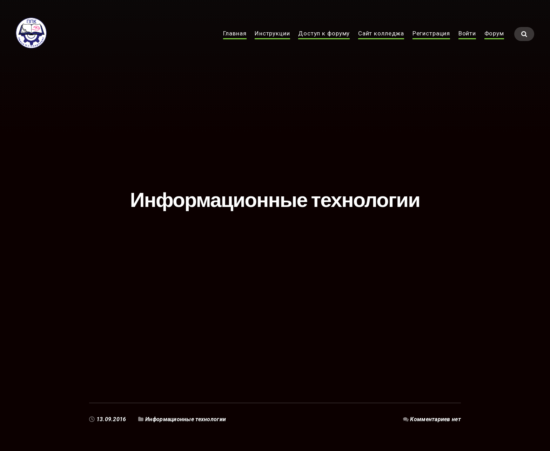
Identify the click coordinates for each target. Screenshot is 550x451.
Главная (235, 41)
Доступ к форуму (324, 41)
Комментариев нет (435, 419)
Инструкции (272, 41)
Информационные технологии (185, 419)
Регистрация (431, 41)
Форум (494, 41)
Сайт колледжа (381, 41)
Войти (467, 41)
